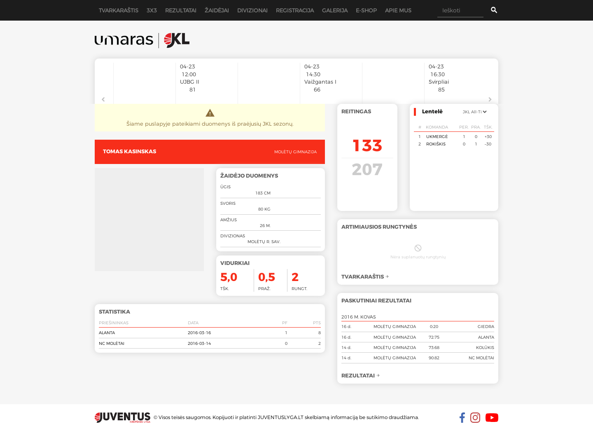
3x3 (152, 10)
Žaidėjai (217, 10)
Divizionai (252, 10)
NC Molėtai (111, 343)
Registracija (295, 10)
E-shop (366, 10)
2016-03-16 (199, 332)
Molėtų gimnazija (295, 151)
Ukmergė (437, 136)
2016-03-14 (199, 343)
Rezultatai (180, 10)
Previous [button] (103, 100)
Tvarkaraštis (118, 10)
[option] (144, 79)
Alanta (107, 332)
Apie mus (398, 10)
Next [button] (490, 100)
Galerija (335, 10)
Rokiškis (436, 143)
